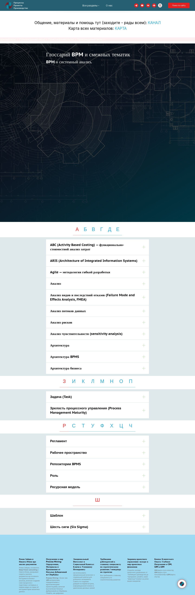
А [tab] (77, 229)
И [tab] (74, 381)
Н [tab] (111, 381)
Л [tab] (92, 381)
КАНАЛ (154, 22)
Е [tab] (117, 229)
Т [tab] (83, 426)
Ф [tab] (102, 426)
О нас (109, 5)
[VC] (160, 5)
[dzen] (154, 5)
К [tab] (83, 381)
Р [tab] (64, 425)
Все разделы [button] (90, 5)
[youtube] (142, 5)
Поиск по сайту (179, 5)
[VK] (148, 5)
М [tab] (102, 381)
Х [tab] (111, 426)
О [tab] (121, 381)
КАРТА (121, 28)
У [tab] (92, 426)
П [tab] (130, 381)
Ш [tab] (97, 500)
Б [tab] (85, 229)
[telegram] (136, 5)
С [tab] (74, 426)
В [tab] (93, 229)
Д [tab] (109, 229)
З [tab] (64, 381)
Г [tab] (101, 229)
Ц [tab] (121, 426)
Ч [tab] (130, 426)
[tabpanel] (97, 306)
